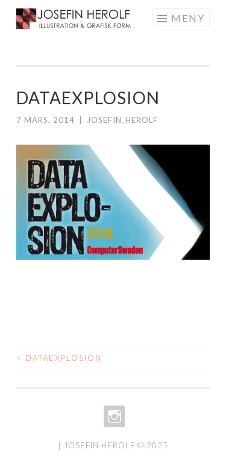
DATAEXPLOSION (59, 358)
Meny (188, 18)
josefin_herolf (122, 120)
